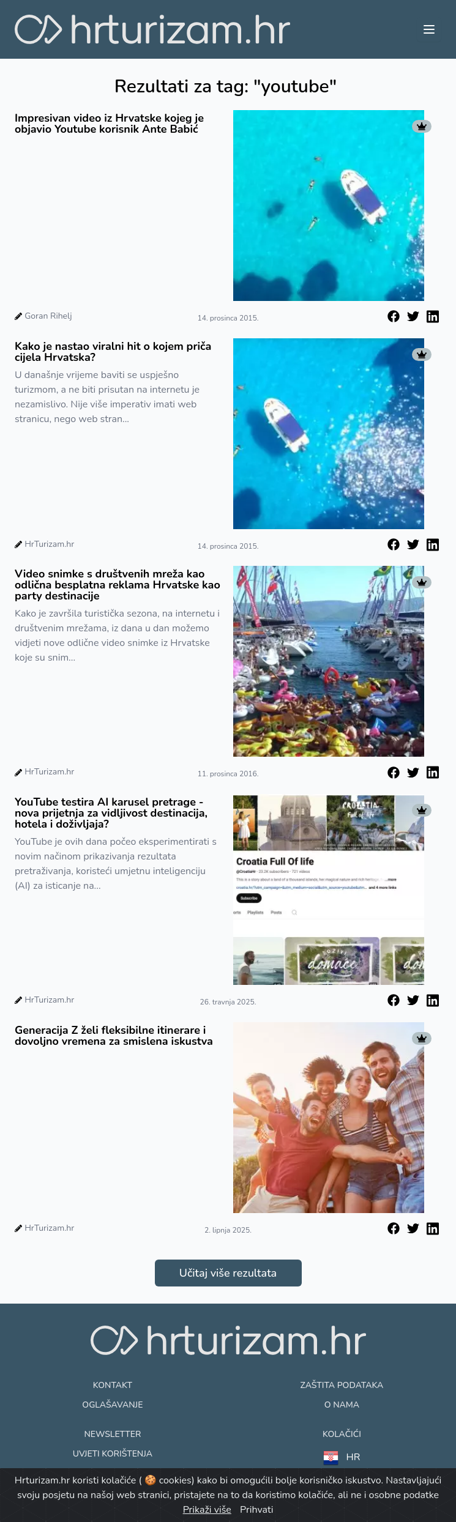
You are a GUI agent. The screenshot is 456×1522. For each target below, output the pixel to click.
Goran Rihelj (48, 316)
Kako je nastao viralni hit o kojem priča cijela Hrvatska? (113, 352)
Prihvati (256, 1509)
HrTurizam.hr (49, 544)
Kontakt (112, 1385)
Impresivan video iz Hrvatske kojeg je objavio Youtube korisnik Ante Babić (109, 124)
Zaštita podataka (342, 1385)
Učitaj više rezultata (228, 1273)
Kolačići (342, 1434)
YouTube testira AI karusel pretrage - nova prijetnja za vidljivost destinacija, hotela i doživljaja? (111, 813)
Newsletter (112, 1434)
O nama (341, 1405)
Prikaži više (207, 1509)
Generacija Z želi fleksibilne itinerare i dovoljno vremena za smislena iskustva (114, 1036)
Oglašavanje (112, 1405)
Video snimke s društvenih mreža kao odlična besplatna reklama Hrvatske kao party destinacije (117, 584)
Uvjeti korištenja (112, 1454)
